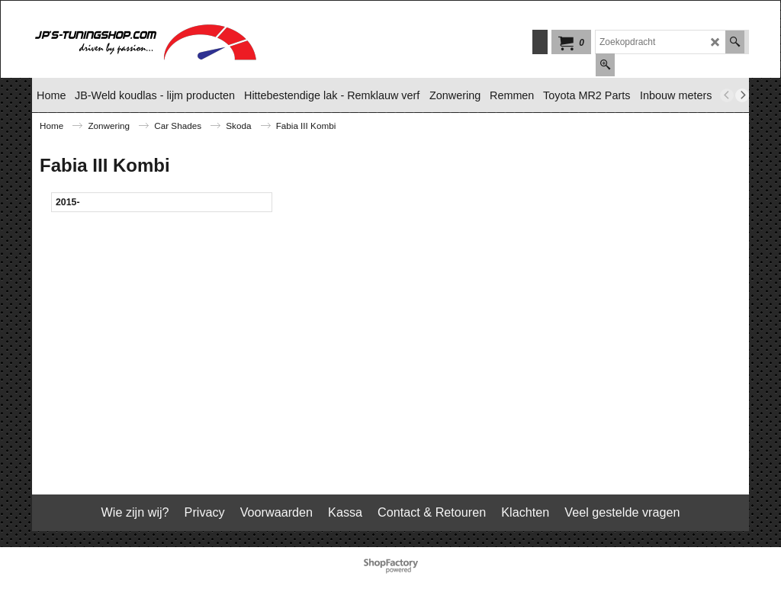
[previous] (727, 95)
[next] (742, 95)
